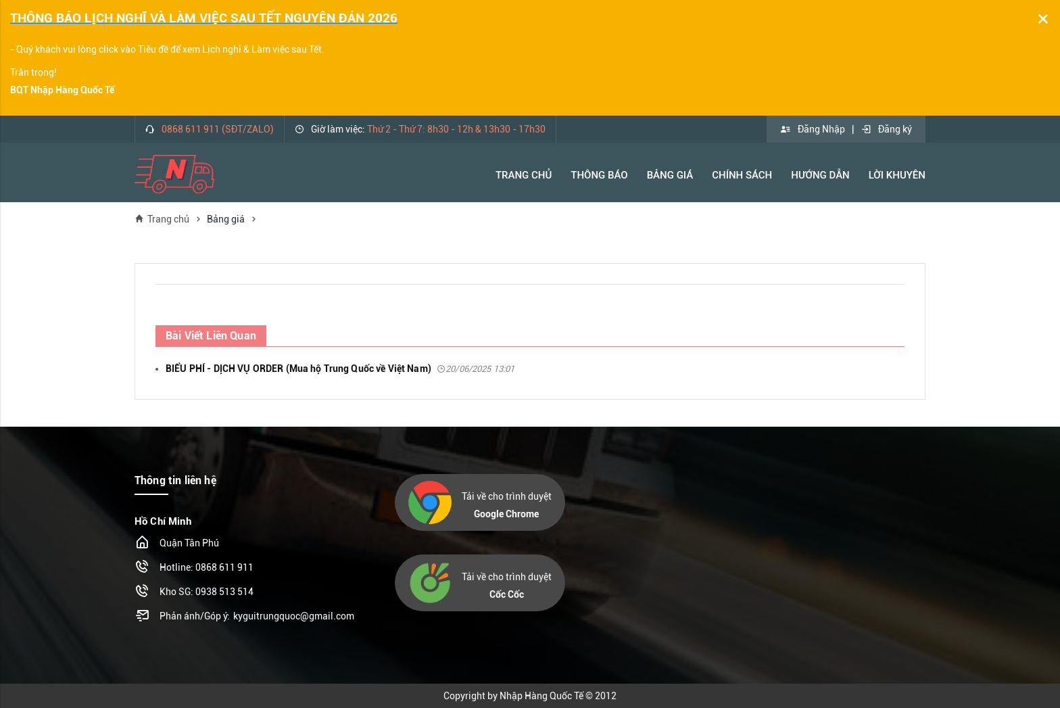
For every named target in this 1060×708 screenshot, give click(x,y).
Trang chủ (162, 219)
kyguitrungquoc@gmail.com (293, 616)
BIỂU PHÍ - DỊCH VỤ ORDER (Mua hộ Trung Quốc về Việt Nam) (340, 368)
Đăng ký (886, 129)
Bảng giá (226, 219)
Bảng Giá (670, 175)
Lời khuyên (897, 175)
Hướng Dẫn (820, 175)
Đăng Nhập (812, 129)
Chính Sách (742, 175)
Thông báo (599, 175)
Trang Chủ (524, 175)
